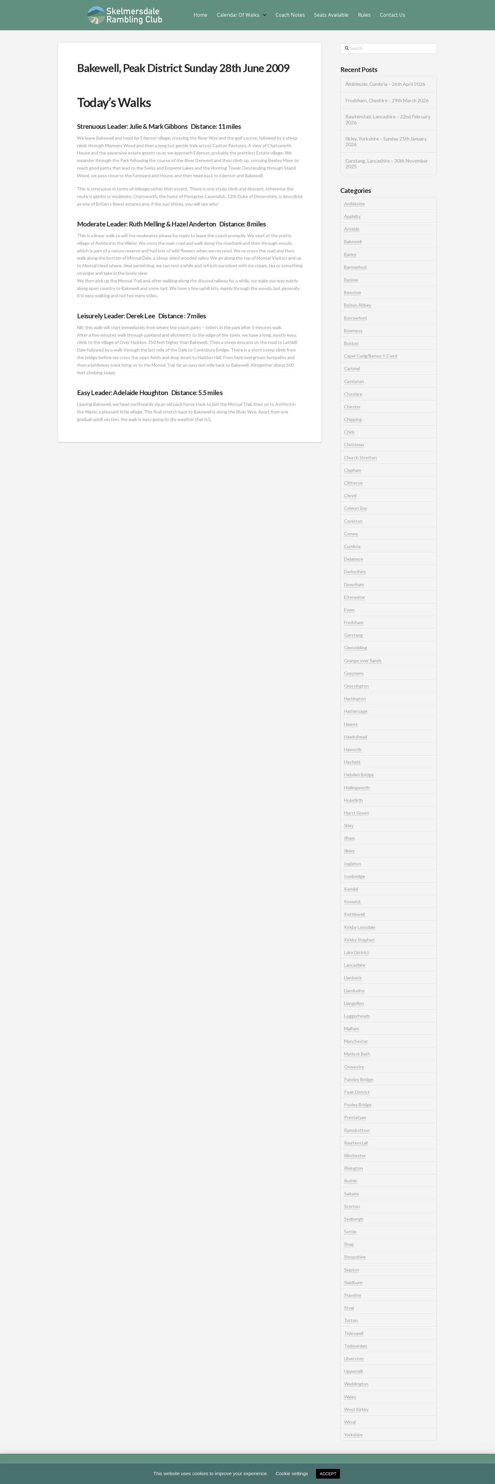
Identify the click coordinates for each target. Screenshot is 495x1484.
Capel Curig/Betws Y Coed (370, 355)
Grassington (356, 685)
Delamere (353, 559)
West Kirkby (356, 1409)
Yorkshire (353, 1434)
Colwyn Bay (355, 508)
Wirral (350, 1422)
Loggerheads (357, 1015)
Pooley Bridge (358, 1104)
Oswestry (354, 1066)
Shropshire (355, 1256)
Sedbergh (353, 1219)
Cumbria (352, 546)
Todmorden (355, 1346)
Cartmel (352, 368)
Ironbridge (354, 876)
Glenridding (355, 647)
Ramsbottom (357, 1130)
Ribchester (355, 1155)
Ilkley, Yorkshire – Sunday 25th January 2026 (386, 141)
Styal (349, 1307)
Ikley (349, 825)
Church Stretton (360, 457)
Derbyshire (355, 571)
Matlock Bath (357, 1053)
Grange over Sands (363, 660)
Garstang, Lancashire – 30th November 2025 (386, 164)
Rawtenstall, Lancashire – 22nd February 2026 (388, 119)
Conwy (351, 533)
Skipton (351, 1269)
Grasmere (354, 673)
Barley (350, 254)
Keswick (352, 901)
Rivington (353, 1168)
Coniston (353, 521)
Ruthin (350, 1180)
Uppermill (353, 1371)
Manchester (356, 1041)
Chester (352, 406)
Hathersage (355, 711)
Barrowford (355, 267)
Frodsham (353, 622)
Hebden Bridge (359, 774)
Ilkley (349, 850)
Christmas (354, 444)
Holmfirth (353, 800)
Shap (349, 1244)
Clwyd (350, 495)
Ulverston (354, 1358)
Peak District (357, 1092)
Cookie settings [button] (292, 1473)
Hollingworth (357, 787)
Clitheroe (353, 482)
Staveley (352, 1295)
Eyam (349, 609)
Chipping (353, 419)
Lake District (356, 952)
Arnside (352, 228)
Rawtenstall (356, 1142)
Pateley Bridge (358, 1079)
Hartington (355, 698)
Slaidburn (353, 1282)
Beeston (352, 292)
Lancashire (354, 965)
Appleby (352, 216)
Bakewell (353, 241)
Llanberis (353, 977)
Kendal (351, 889)
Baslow (351, 279)
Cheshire (353, 394)
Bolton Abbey (357, 305)
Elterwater (354, 597)
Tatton (351, 1320)
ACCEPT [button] (328, 1473)
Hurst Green (356, 812)
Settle (350, 1231)
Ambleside (354, 203)
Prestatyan (355, 1117)
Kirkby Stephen (359, 939)
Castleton (354, 381)
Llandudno (354, 990)
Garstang (353, 635)
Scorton (352, 1206)
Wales (350, 1396)
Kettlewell (354, 914)
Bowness (353, 330)
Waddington (356, 1383)
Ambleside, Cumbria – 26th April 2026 (385, 84)
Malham (351, 1028)
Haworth (352, 749)
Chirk (349, 432)
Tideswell (353, 1333)
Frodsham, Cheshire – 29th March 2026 (387, 100)
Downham (354, 584)
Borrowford (355, 318)
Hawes (351, 724)
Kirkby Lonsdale (359, 927)
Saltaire (351, 1193)
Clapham (352, 470)
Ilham (349, 838)
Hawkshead (355, 736)
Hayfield (352, 762)
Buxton (351, 343)
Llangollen (354, 1003)
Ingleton (352, 863)
